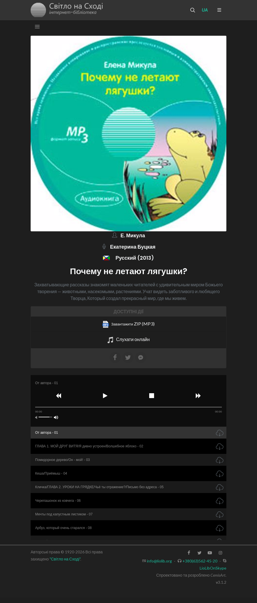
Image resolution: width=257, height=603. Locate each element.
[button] (58, 396)
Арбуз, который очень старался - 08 (63, 528)
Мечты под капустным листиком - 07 (63, 514)
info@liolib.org (159, 560)
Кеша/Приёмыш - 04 (51, 473)
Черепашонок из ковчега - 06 (58, 501)
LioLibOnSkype (213, 568)
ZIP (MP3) (128, 324)
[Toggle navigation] (37, 26)
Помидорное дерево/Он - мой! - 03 (62, 460)
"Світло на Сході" (65, 559)
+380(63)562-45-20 (199, 560)
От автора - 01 (46, 433)
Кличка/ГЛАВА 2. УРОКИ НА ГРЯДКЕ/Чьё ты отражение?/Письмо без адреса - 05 (99, 487)
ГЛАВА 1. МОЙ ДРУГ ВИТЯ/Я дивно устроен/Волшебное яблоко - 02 (89, 446)
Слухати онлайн (128, 340)
